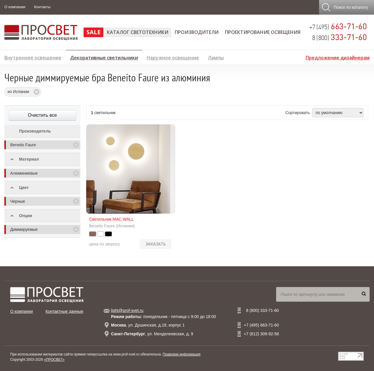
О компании (14, 7)
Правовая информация (181, 354)
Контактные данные (64, 311)
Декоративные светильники (104, 56)
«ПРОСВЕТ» (54, 360)
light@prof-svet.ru (127, 310)
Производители (197, 32)
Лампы (216, 56)
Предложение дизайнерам (338, 56)
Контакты (42, 7)
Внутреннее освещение (32, 56)
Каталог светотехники (137, 32)
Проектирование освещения (262, 32)
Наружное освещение (173, 56)
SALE (93, 32)
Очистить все (42, 115)
